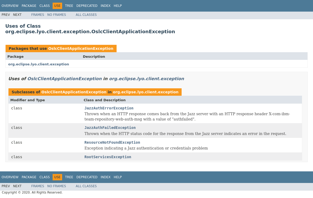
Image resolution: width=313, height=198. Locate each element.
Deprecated (87, 6)
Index (106, 6)
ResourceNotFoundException (112, 142)
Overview (10, 6)
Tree (69, 6)
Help (118, 6)
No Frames (56, 15)
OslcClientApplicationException (80, 48)
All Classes (86, 15)
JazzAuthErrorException (109, 108)
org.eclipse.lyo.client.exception (38, 64)
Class (44, 6)
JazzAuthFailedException (110, 127)
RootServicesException (108, 157)
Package (29, 6)
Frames (37, 15)
